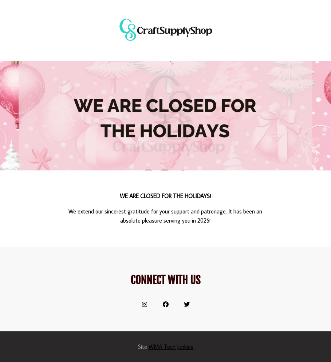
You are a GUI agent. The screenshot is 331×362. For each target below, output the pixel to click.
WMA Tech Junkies (171, 346)
